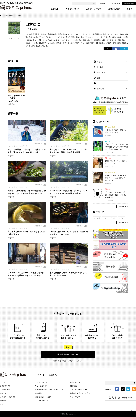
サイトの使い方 (41, 386)
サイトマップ (75, 397)
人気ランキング (72, 9)
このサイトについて (42, 382)
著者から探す (114, 9)
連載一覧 (3, 393)
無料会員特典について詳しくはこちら (68, 361)
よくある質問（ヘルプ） (44, 400)
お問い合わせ (75, 382)
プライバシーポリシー (78, 390)
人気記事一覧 (5, 390)
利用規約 (73, 386)
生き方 (99, 62)
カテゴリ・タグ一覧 (7, 397)
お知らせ (100, 89)
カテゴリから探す (93, 9)
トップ (2, 382)
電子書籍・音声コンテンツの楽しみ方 (49, 390)
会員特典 (38, 393)
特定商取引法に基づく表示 (80, 393)
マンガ (99, 83)
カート (103, 4)
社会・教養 (101, 72)
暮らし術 (100, 67)
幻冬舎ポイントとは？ (43, 397)
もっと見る (122, 206)
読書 (98, 78)
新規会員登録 (129, 3)
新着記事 (54, 9)
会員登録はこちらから (67, 354)
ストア (129, 9)
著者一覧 (3, 400)
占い (122, 218)
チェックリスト (110, 218)
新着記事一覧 (5, 386)
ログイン (116, 4)
